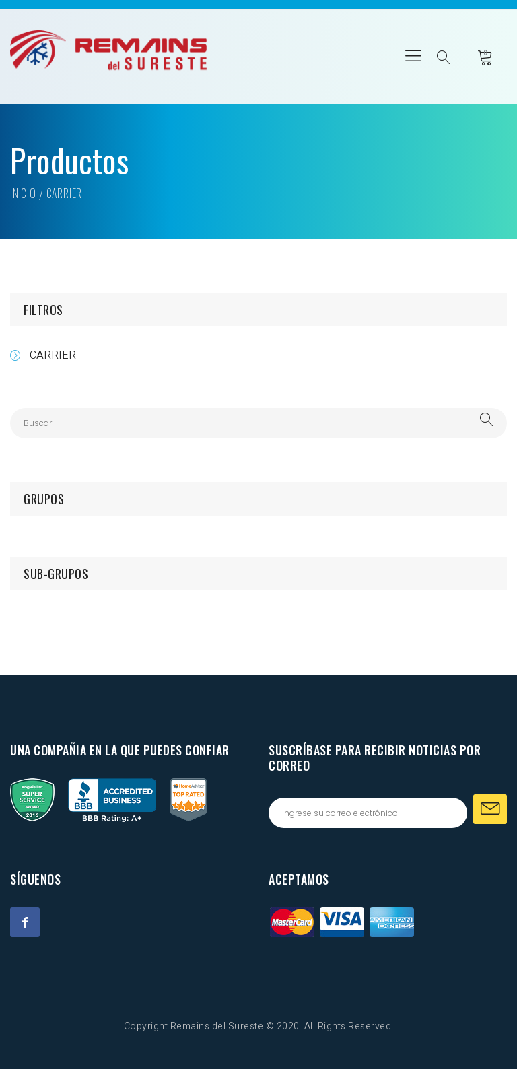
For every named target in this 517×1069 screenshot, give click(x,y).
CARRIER (53, 355)
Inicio (23, 193)
